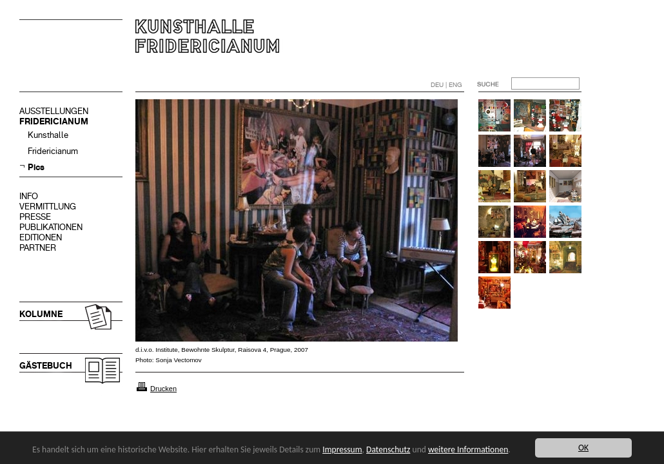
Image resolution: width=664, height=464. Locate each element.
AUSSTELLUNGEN (53, 111)
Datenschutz (388, 449)
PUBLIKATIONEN (51, 227)
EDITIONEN (40, 237)
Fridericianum (53, 151)
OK (583, 447)
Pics (36, 167)
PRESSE (35, 217)
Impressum (342, 449)
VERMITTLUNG (47, 206)
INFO (28, 196)
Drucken (163, 388)
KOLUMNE (41, 314)
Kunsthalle (48, 135)
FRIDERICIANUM (53, 121)
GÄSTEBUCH (45, 366)
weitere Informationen (468, 449)
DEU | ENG (446, 84)
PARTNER (37, 248)
